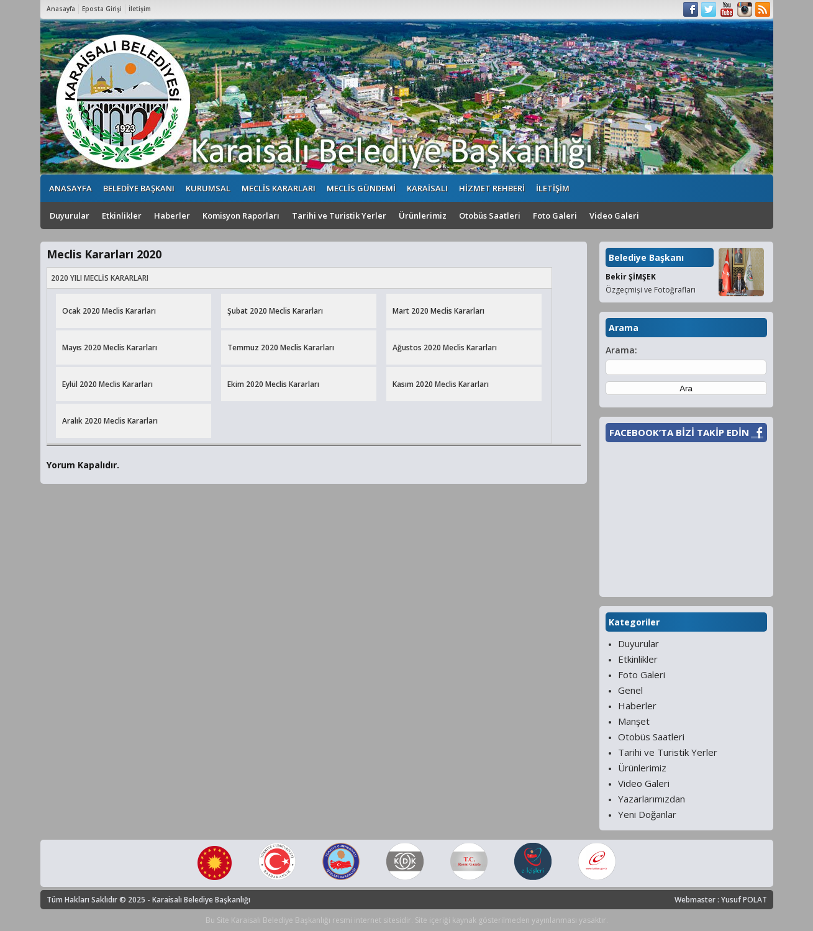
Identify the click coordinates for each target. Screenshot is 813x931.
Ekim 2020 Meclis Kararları (273, 384)
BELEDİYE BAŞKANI (139, 188)
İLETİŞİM (553, 188)
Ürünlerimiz (423, 215)
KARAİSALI (427, 188)
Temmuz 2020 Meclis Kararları (280, 347)
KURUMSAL (208, 188)
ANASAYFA (70, 188)
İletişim (140, 8)
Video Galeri (614, 215)
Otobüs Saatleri (489, 215)
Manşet (634, 721)
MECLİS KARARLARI (279, 188)
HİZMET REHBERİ (492, 188)
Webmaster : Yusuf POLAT (720, 899)
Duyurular (69, 215)
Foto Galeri (555, 215)
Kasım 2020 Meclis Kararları (441, 384)
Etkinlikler (122, 215)
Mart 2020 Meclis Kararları (438, 311)
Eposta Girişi (102, 8)
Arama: (621, 350)
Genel (630, 690)
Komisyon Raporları (240, 215)
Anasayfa (61, 8)
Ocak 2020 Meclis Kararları (109, 311)
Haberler (172, 215)
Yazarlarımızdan (651, 798)
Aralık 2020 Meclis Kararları (110, 421)
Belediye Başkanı (646, 257)
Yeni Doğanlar (647, 814)
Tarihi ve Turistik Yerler (339, 215)
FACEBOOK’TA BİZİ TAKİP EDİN (679, 432)
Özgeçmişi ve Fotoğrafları (651, 289)
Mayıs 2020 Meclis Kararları (109, 347)
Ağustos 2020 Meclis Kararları (445, 347)
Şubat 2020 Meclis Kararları (275, 311)
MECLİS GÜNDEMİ (361, 188)
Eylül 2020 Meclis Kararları (107, 384)
